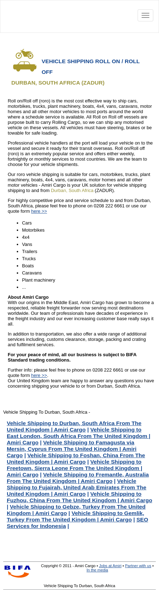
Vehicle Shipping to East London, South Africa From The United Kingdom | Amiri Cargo (78, 436)
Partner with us (138, 566)
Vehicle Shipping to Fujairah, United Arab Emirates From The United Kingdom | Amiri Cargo (77, 487)
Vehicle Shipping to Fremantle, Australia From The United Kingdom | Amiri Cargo (78, 478)
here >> (39, 211)
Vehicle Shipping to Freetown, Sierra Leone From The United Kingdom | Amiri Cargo (74, 468)
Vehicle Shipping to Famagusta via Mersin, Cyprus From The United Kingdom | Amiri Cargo (72, 448)
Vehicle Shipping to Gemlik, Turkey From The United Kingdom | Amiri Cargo (75, 516)
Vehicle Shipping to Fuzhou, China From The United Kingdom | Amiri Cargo (79, 497)
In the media (97, 570)
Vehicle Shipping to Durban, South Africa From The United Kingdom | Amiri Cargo (74, 426)
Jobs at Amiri (110, 566)
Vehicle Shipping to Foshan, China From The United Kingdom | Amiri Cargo (76, 458)
